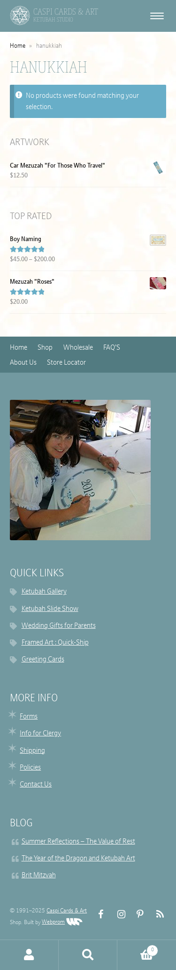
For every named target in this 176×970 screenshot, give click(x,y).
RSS (156, 914)
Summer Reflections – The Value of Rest (78, 841)
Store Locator (66, 363)
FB (98, 914)
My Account (29, 955)
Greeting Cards (43, 659)
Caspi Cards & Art (66, 911)
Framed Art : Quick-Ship (55, 643)
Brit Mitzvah (39, 875)
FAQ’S (111, 348)
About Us (23, 363)
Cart (137, 949)
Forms (29, 716)
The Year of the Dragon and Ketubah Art (78, 858)
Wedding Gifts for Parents (59, 626)
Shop (45, 348)
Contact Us (36, 784)
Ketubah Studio (53, 19)
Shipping (32, 751)
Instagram (117, 914)
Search (88, 955)
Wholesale (78, 348)
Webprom (62, 922)
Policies (30, 768)
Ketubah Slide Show (50, 609)
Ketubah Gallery (44, 591)
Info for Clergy (40, 733)
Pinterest (136, 914)
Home (17, 46)
